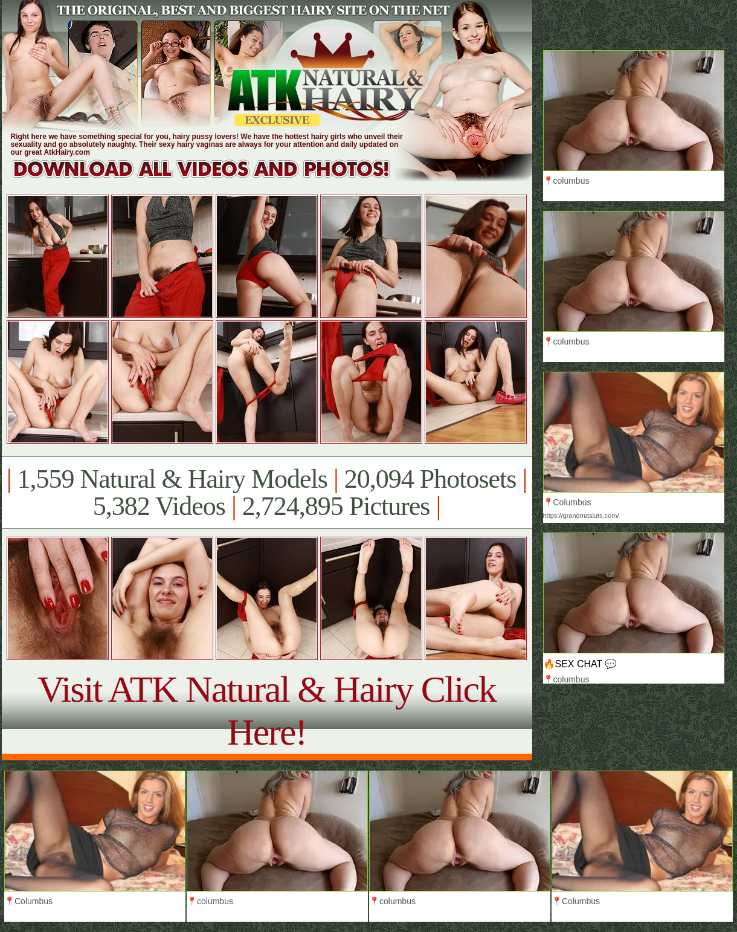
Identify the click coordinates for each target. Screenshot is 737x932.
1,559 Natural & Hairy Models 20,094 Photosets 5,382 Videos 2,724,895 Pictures (267, 492)
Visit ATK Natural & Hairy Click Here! (266, 710)
